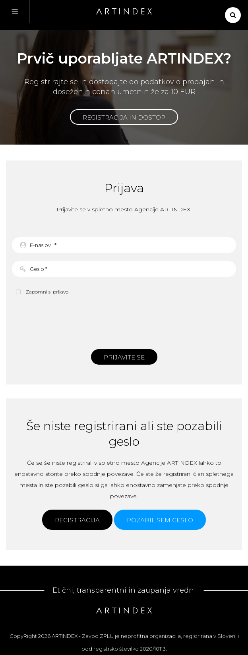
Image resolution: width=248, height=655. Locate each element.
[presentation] (124, 321)
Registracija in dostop (124, 117)
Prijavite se (124, 357)
